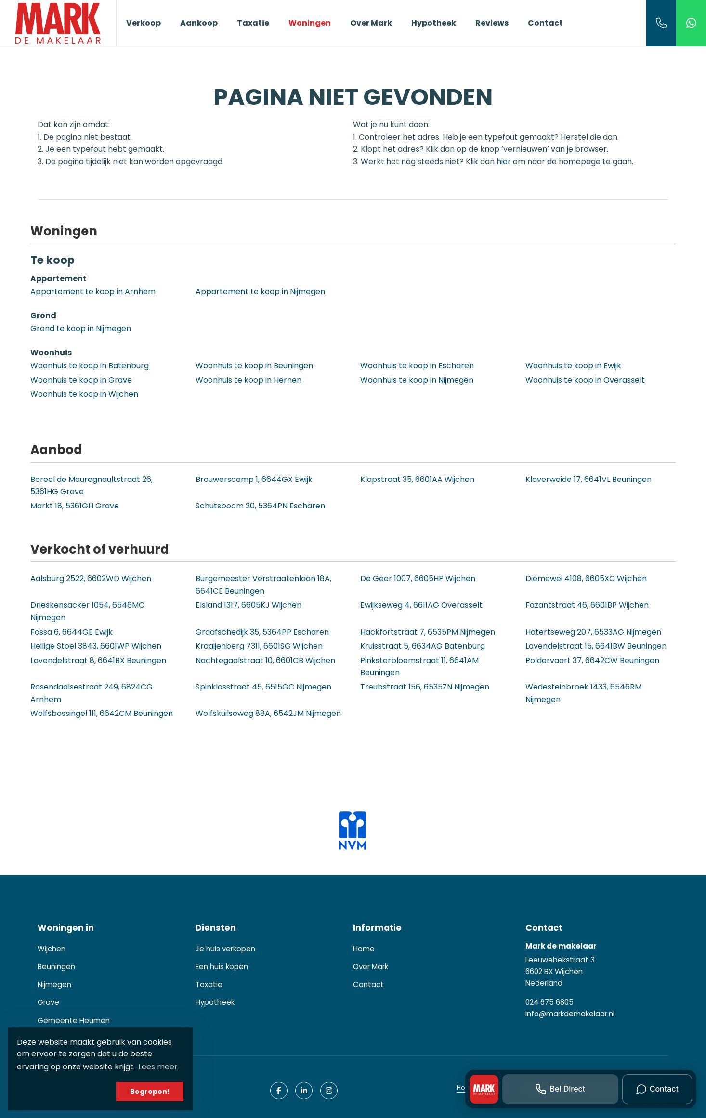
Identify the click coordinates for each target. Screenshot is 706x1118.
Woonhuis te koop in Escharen (417, 365)
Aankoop (199, 22)
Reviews (492, 22)
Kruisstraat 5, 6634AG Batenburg (422, 645)
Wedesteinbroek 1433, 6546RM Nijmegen (583, 693)
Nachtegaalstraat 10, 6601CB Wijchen (265, 660)
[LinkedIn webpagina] (304, 1090)
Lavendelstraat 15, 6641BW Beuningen (596, 645)
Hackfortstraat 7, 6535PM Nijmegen (427, 631)
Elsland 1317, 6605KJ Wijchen (248, 605)
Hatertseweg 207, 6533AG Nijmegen (593, 631)
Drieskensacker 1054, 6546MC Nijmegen (87, 611)
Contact (545, 22)
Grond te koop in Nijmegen (80, 328)
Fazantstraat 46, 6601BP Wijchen (587, 605)
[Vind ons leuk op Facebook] (279, 1090)
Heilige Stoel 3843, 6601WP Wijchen (95, 645)
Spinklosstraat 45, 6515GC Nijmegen (263, 686)
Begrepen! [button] (150, 1091)
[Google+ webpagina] (329, 1090)
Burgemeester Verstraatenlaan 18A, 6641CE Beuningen (263, 585)
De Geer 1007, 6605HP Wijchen (417, 578)
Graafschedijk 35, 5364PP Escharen (262, 631)
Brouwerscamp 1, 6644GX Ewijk (254, 479)
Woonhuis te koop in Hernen (248, 380)
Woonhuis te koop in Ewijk (573, 365)
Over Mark (371, 22)
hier (504, 161)
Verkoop (143, 22)
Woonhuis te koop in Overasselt (585, 380)
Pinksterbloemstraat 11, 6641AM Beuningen (419, 666)
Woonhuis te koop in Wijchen (84, 394)
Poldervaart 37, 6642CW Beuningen (592, 660)
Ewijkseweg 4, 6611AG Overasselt (421, 605)
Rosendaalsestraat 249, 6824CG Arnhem (91, 693)
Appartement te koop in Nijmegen (260, 291)
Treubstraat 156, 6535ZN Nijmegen (424, 686)
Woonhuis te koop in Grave (81, 380)
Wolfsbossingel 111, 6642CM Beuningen (101, 713)
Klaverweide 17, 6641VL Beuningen (588, 479)
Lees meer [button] (158, 1066)
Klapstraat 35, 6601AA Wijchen (417, 479)
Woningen (309, 22)
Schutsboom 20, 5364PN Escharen (260, 505)
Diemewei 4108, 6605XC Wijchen (586, 578)
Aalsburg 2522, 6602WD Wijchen (90, 578)
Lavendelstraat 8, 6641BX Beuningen (98, 660)
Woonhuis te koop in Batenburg (89, 365)
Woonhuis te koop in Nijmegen (416, 380)
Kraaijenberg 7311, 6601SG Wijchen (259, 645)
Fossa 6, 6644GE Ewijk (71, 631)
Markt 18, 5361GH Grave (74, 505)
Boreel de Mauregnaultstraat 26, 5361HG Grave (91, 485)
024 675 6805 (549, 1002)
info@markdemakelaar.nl (569, 1014)
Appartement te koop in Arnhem (93, 291)
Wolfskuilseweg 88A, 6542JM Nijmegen (268, 713)
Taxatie (253, 22)
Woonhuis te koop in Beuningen (254, 365)
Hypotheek (433, 22)
